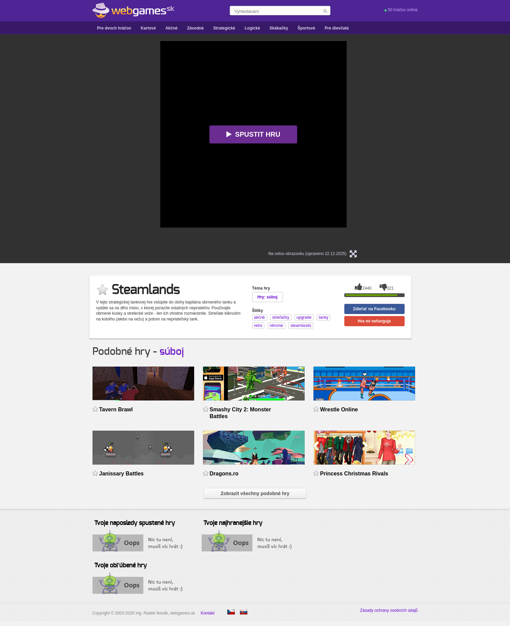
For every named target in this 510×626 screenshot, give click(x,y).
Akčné (171, 28)
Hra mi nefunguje (374, 321)
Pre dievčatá (337, 28)
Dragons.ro (224, 473)
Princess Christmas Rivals (354, 473)
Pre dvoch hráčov (114, 28)
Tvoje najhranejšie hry (232, 523)
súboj (172, 352)
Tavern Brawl (116, 409)
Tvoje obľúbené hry (120, 566)
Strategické (224, 28)
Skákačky (278, 28)
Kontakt (208, 613)
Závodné (195, 28)
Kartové (148, 28)
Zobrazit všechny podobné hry (255, 493)
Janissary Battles (121, 473)
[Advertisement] (75, 142)
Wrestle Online (339, 409)
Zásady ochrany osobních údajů (388, 610)
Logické (252, 28)
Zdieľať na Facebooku (374, 309)
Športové (306, 28)
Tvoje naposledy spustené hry (134, 523)
